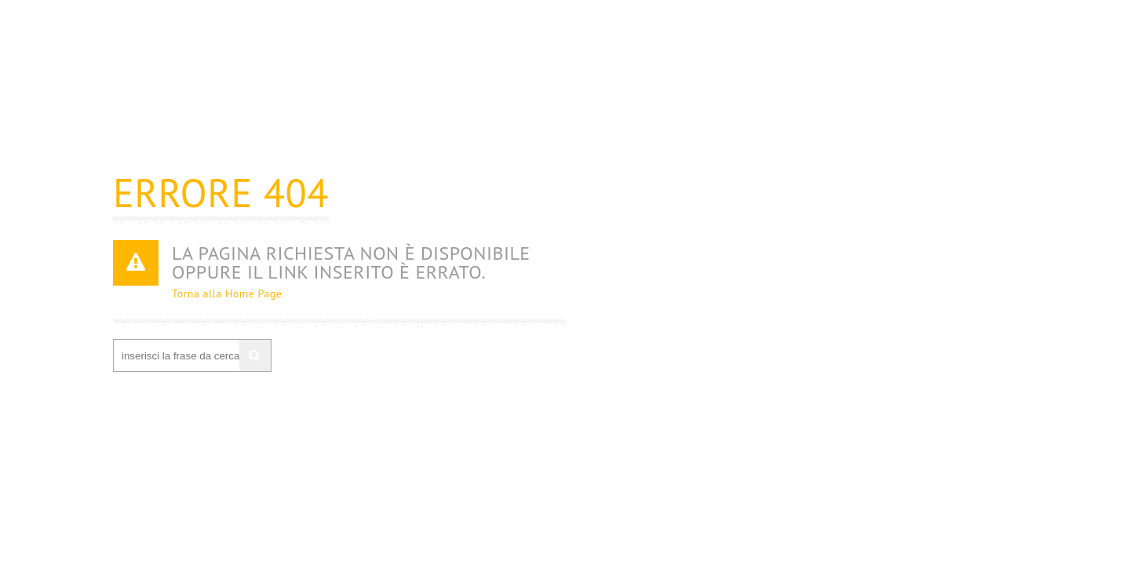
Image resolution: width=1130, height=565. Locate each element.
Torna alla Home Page (227, 293)
